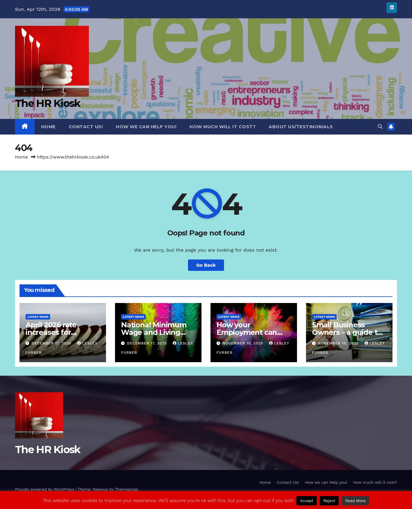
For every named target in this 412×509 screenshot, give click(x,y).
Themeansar (126, 489)
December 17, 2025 (52, 343)
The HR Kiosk (47, 103)
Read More (355, 500)
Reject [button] (329, 500)
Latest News (37, 316)
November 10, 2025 (244, 343)
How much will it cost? (222, 126)
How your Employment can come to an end (247, 332)
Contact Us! (86, 126)
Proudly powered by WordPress (45, 489)
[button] (380, 126)
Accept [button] (306, 500)
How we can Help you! (146, 126)
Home (48, 126)
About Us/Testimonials (301, 126)
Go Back (206, 265)
